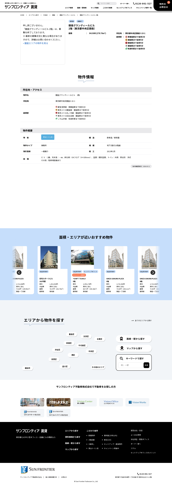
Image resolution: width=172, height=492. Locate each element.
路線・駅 (81, 8)
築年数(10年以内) (110, 442)
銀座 (53, 15)
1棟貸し (91, 451)
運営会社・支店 (136, 437)
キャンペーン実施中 (111, 455)
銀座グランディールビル (67, 15)
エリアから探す (34, 15)
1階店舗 (91, 447)
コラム (133, 455)
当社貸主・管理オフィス (140, 446)
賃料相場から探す (72, 443)
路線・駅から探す (72, 450)
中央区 (45, 15)
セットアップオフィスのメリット (143, 459)
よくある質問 (136, 442)
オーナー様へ (124, 4)
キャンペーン (144, 8)
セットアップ (124, 8)
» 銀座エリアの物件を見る (35, 43)
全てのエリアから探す (143, 327)
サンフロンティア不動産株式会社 (31, 484)
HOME (22, 15)
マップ (95, 8)
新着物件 (92, 442)
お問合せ (64, 484)
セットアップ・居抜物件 (113, 451)
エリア (69, 8)
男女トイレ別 (47, 137)
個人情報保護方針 (51, 484)
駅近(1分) (107, 447)
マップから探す (71, 456)
